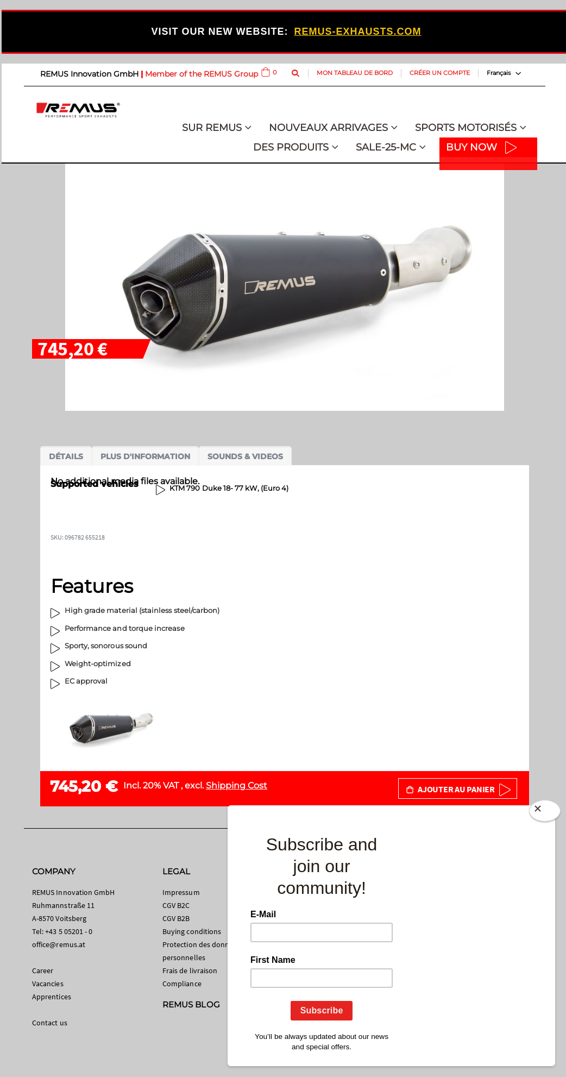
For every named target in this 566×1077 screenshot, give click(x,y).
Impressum (181, 892)
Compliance (182, 983)
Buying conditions (191, 931)
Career (42, 970)
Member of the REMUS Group (201, 74)
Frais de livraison (189, 970)
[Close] (545, 813)
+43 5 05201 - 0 (68, 931)
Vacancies (48, 983)
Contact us (49, 1023)
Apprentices (51, 996)
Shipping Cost (236, 785)
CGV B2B (176, 918)
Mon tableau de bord (355, 73)
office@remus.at (58, 944)
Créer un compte (440, 73)
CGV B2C (176, 905)
